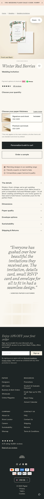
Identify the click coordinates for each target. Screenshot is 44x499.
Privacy (22, 488)
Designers (6, 382)
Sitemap (5, 431)
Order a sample (22, 155)
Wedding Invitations (23, 13)
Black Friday (28, 398)
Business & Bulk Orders (11, 390)
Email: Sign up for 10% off (32, 393)
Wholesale (6, 394)
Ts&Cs (22, 491)
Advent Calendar (30, 402)
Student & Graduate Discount (32, 387)
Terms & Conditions (30, 358)
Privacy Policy (6, 360)
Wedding (11, 13)
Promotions (28, 382)
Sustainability (7, 427)
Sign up (36, 353)
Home (4, 13)
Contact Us (28, 419)
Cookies (22, 494)
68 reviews (17, 86)
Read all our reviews (9, 448)
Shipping (27, 423)
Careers (5, 423)
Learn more (37, 111)
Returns (27, 427)
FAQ (25, 415)
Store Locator (7, 419)
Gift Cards (6, 386)
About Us (5, 415)
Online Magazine (8, 398)
